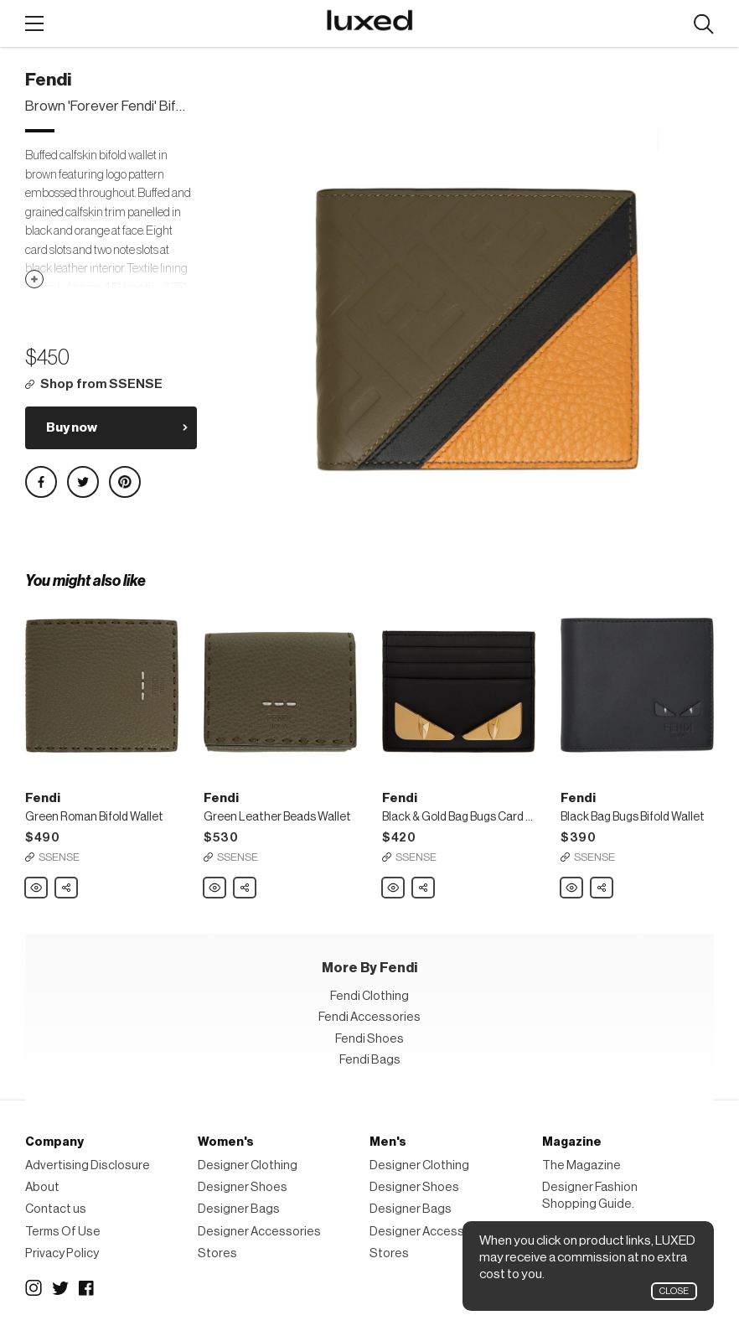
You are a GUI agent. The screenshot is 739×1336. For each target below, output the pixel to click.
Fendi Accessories (369, 1017)
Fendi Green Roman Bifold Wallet (37, 888)
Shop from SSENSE (101, 384)
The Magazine (581, 1165)
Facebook (87, 1288)
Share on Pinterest (125, 482)
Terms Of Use (63, 1231)
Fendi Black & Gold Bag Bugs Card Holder (394, 888)
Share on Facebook (41, 482)
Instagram (33, 1288)
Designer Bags (239, 1209)
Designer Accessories (259, 1231)
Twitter (60, 1288)
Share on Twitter (83, 482)
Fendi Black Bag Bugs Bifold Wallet (572, 888)
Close (674, 1291)
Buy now (71, 427)
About (42, 1187)
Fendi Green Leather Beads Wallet (215, 888)
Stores (217, 1253)
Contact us (55, 1209)
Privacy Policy (62, 1253)
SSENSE (59, 857)
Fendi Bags (370, 1060)
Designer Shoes (242, 1187)
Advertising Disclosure (87, 1165)
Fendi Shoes (369, 1039)
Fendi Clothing (369, 996)
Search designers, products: (703, 24)
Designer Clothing (247, 1165)
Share (67, 883)
